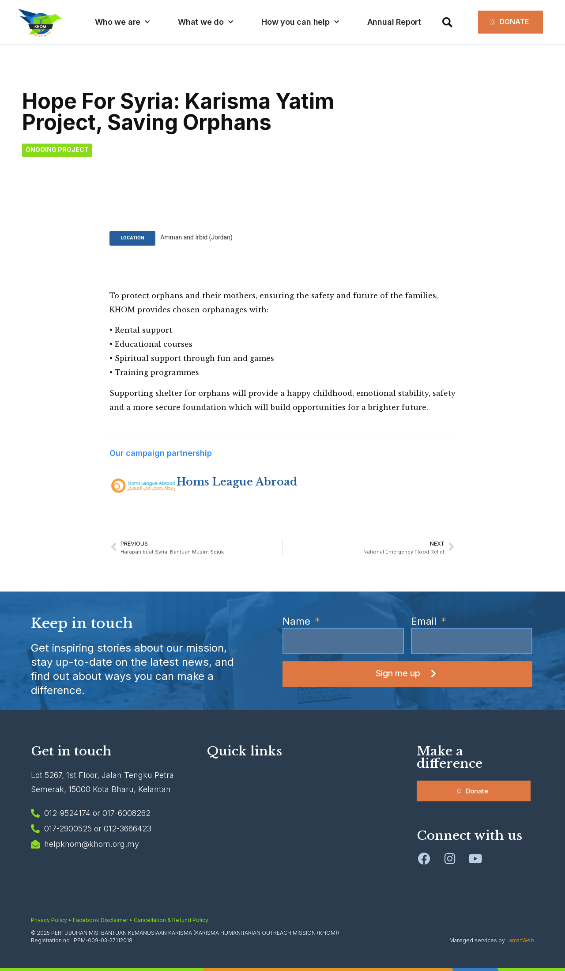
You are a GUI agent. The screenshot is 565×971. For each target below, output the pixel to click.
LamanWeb (520, 940)
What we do (205, 22)
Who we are (121, 22)
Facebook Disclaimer (100, 919)
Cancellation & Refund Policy (171, 919)
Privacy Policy (49, 919)
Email (425, 621)
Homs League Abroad (237, 481)
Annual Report (393, 22)
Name (297, 621)
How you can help (300, 22)
